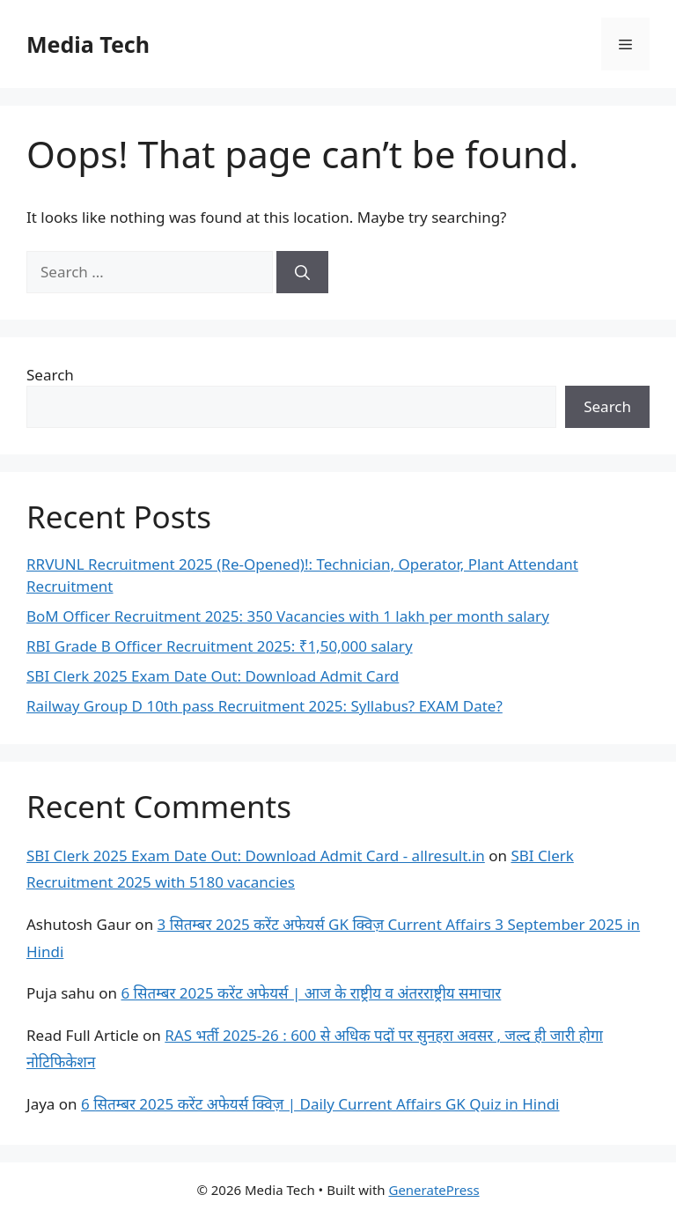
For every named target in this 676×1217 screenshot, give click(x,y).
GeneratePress (433, 1190)
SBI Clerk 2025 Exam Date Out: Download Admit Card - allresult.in (255, 855)
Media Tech (88, 44)
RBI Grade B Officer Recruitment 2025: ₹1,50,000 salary (219, 646)
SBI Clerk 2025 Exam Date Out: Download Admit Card (212, 676)
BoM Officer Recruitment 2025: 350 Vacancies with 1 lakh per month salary (287, 616)
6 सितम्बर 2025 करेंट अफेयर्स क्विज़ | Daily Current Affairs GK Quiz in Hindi (320, 1104)
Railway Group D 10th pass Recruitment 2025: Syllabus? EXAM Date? (264, 706)
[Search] (302, 272)
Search (50, 375)
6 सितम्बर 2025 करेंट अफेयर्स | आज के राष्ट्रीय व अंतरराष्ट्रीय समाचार (311, 993)
